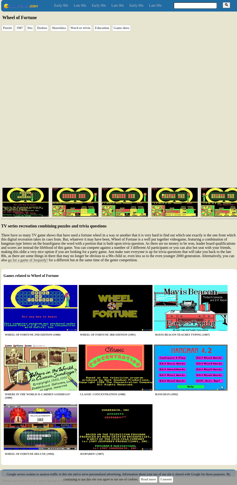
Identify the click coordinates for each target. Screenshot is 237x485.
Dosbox (42, 28)
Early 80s (61, 5)
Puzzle (7, 28)
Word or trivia (80, 28)
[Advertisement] (132, 162)
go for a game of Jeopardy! (28, 260)
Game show (122, 28)
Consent (166, 479)
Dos (30, 28)
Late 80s (80, 5)
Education (102, 28)
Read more (148, 479)
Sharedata (59, 28)
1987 (19, 28)
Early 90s (99, 5)
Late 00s (155, 5)
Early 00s (136, 5)
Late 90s (117, 5)
